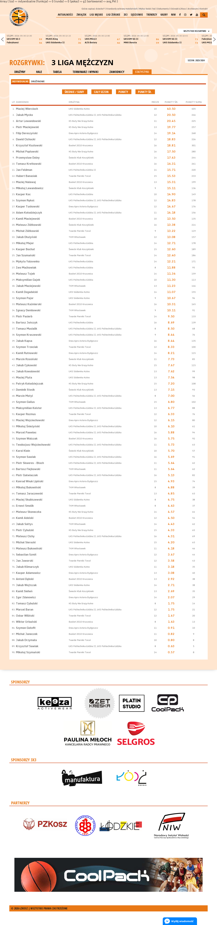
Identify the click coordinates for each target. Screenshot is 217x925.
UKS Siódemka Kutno (79, 109)
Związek (81, 14)
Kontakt (204, 8)
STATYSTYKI (142, 72)
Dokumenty (163, 8)
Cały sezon (101, 92)
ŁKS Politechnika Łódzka (109, 115)
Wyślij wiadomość (182, 921)
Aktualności (65, 14)
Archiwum (193, 8)
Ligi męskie (96, 14)
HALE (39, 72)
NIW (173, 14)
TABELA (57, 72)
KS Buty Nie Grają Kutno (81, 121)
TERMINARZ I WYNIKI (85, 72)
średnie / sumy (75, 92)
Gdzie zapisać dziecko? (93, 8)
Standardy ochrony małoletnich (121, 8)
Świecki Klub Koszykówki (81, 157)
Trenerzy (151, 14)
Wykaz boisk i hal (147, 8)
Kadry (164, 14)
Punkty (124, 92)
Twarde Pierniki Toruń (80, 176)
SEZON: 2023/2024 (196, 60)
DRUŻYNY (19, 72)
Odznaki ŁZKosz (178, 8)
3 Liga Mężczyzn (83, 62)
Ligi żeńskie (113, 14)
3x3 (125, 14)
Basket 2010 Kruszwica (81, 145)
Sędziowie (137, 14)
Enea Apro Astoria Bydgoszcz (83, 133)
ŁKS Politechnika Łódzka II (82, 115)
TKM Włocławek (77, 237)
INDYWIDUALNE (20, 81)
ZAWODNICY (116, 72)
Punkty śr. (145, 92)
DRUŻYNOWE (38, 81)
